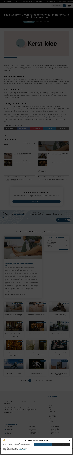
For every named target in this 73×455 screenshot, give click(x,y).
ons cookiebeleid (22, 449)
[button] (69, 440)
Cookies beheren (61, 444)
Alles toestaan (42, 444)
